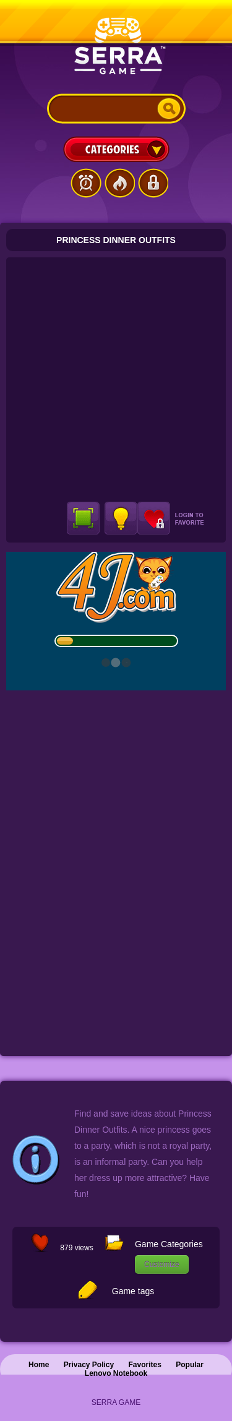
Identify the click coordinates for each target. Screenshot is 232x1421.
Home (38, 1364)
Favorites (145, 1364)
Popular (190, 1364)
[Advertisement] (116, 380)
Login (152, 183)
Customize (161, 1264)
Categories (116, 149)
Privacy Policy (89, 1364)
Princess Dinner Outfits (116, 240)
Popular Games (119, 183)
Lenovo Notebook (116, 1373)
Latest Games (86, 183)
